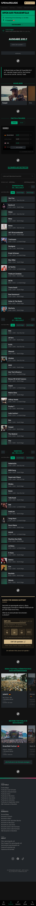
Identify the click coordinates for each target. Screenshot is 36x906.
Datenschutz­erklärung (8, 872)
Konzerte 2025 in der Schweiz (10, 851)
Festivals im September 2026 (10, 826)
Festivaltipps (5, 812)
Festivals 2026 (5, 818)
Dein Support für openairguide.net (11, 867)
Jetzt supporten (29, 3)
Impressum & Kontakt (7, 874)
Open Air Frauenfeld (30, 7)
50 (22, 656)
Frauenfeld (10, 20)
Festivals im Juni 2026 (8, 822)
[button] (18, 25)
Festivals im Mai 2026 (7, 820)
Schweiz (19, 7)
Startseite (5, 7)
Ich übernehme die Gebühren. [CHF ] (18, 662)
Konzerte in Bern (6, 843)
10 (7, 656)
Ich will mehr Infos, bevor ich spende (17, 675)
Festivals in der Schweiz (8, 814)
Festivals (12, 7)
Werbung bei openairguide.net (10, 870)
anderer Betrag (29, 656)
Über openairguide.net (8, 865)
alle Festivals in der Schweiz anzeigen (17, 786)
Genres (14, 147)
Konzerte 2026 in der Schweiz (10, 853)
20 (14, 656)
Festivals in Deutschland (8, 816)
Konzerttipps (5, 839)
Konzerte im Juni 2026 (8, 849)
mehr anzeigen (18, 171)
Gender (21, 147)
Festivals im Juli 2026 (8, 824)
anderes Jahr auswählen (18, 44)
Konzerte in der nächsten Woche (11, 845)
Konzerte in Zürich (6, 841)
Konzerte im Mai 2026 (7, 847)
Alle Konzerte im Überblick (9, 855)
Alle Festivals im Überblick (9, 828)
